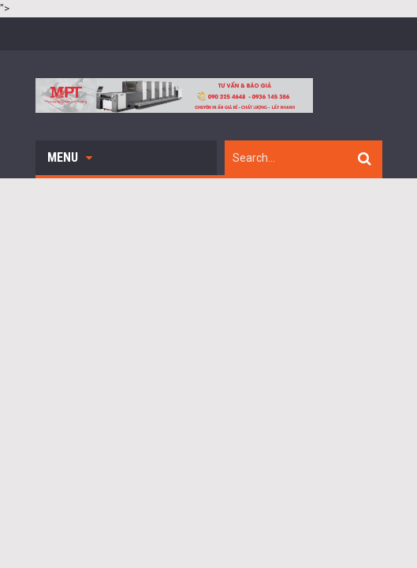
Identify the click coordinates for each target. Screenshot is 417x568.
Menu (69, 157)
